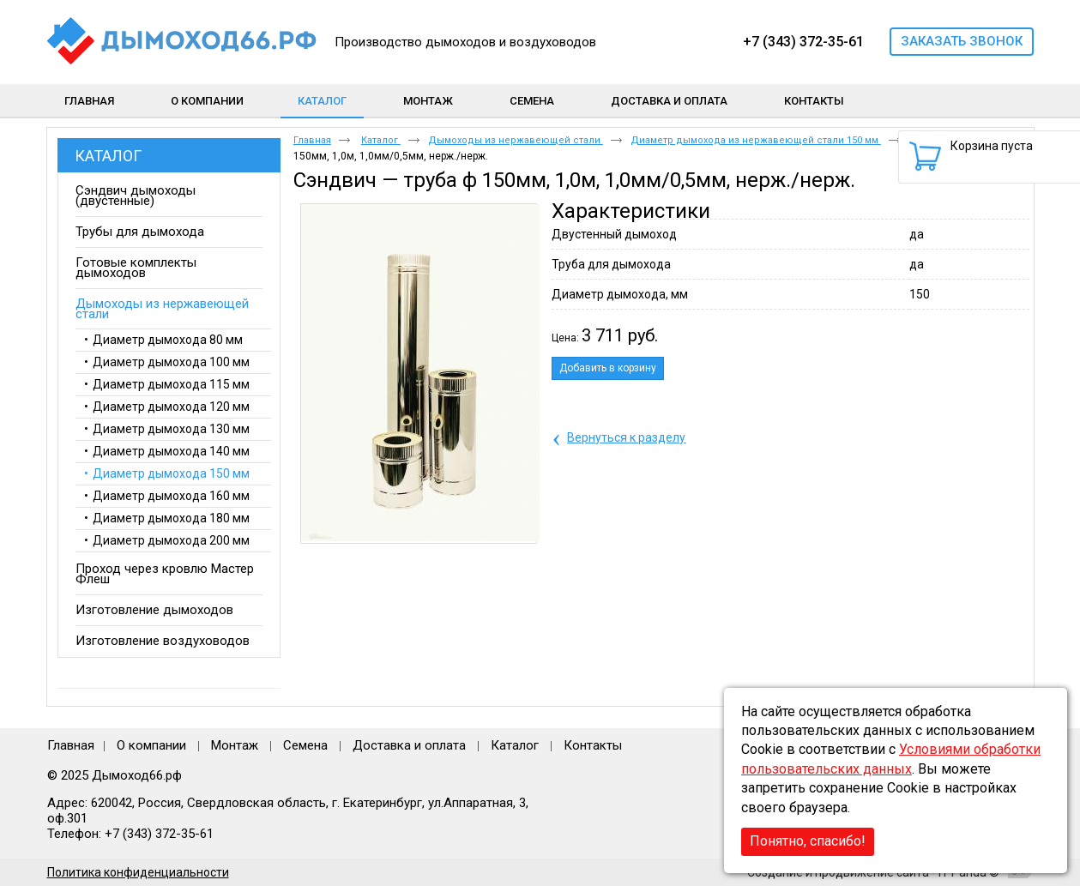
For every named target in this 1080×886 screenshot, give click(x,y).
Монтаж (236, 745)
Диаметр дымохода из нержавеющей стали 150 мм (756, 140)
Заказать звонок (962, 41)
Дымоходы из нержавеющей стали (515, 140)
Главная (312, 140)
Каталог (322, 100)
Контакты (593, 745)
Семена (305, 745)
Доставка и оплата (409, 745)
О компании (151, 745)
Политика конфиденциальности (138, 872)
